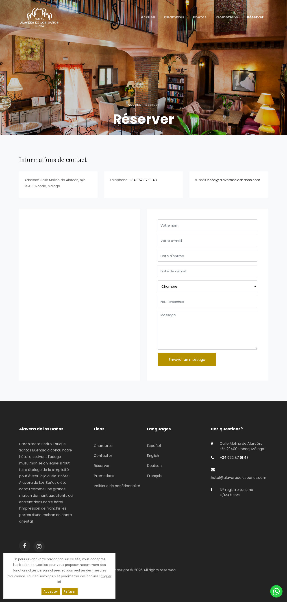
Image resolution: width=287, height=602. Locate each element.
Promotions (104, 475)
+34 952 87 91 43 (143, 179)
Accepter (50, 591)
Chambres (103, 445)
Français (154, 475)
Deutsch (154, 465)
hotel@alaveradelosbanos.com (233, 179)
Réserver (102, 465)
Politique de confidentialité (117, 485)
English (153, 455)
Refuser (70, 591)
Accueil (134, 105)
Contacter (103, 455)
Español (154, 445)
